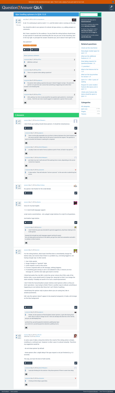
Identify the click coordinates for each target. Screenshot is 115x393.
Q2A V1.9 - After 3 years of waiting (89, 81)
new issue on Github (86, 30)
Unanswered (66, 8)
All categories (85, 106)
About (98, 8)
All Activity (47, 8)
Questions (54, 8)
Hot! (60, 8)
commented (27, 59)
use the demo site (86, 37)
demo (65, 2)
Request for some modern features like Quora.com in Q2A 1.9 (89, 87)
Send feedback (5, 391)
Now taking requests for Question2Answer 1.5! (88, 62)
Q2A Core (36, 19)
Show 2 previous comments (31, 55)
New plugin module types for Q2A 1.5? (90, 52)
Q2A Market (110, 391)
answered (26, 120)
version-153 (33, 45)
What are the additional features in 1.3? (88, 57)
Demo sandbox (14, 391)
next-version (26, 45)
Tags (73, 8)
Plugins (83, 111)
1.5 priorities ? (85, 66)
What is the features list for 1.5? (89, 70)
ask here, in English (90, 26)
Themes (83, 114)
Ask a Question (86, 8)
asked (24, 19)
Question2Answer (86, 21)
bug (94, 32)
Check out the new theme (89, 48)
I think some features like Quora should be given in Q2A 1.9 (89, 94)
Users (79, 8)
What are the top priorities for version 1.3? (89, 75)
